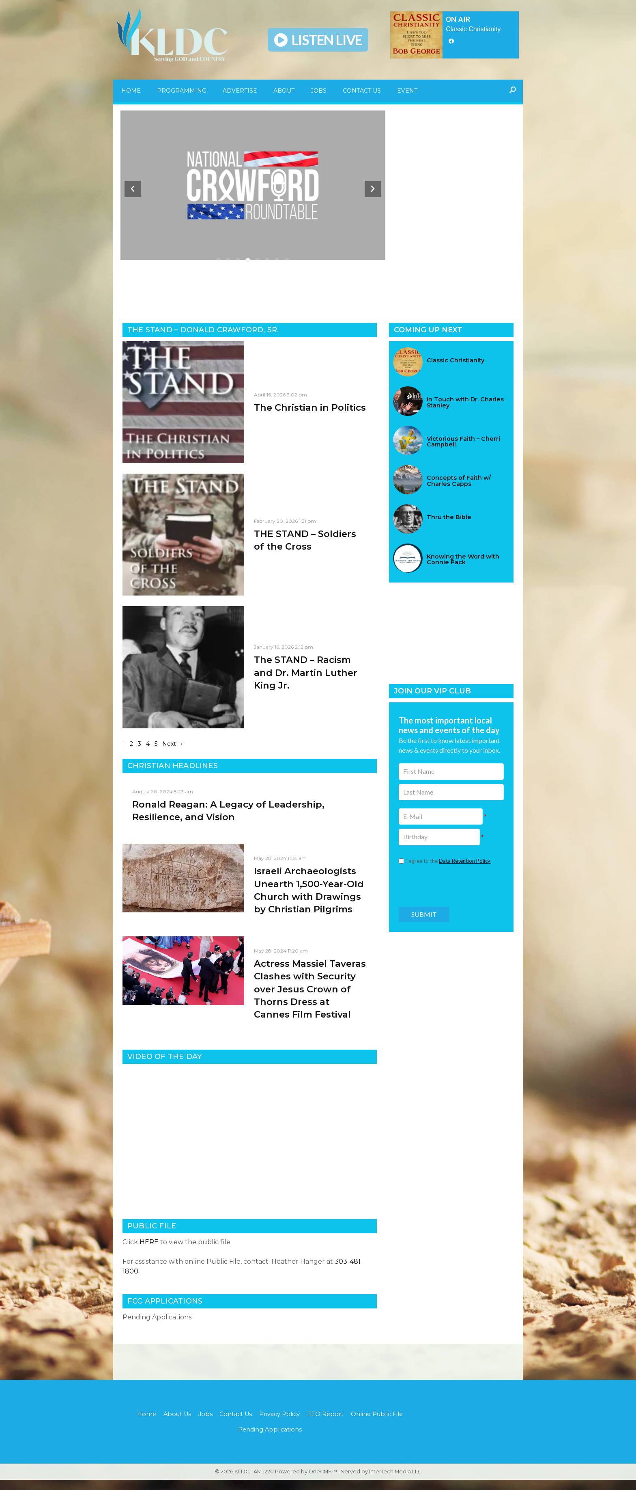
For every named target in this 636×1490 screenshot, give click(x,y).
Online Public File (379, 1423)
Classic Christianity (473, 29)
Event (407, 90)
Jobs (319, 90)
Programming (181, 90)
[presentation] (451, 885)
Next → (172, 752)
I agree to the (448, 861)
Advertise (240, 90)
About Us (175, 1423)
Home (131, 90)
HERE (149, 1250)
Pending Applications (270, 1439)
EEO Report (327, 1423)
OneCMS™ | (325, 1482)
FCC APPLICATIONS (164, 1309)
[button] (218, 262)
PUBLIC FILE (151, 1234)
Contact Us (362, 90)
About (283, 90)
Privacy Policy (280, 1423)
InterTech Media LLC (395, 1482)
